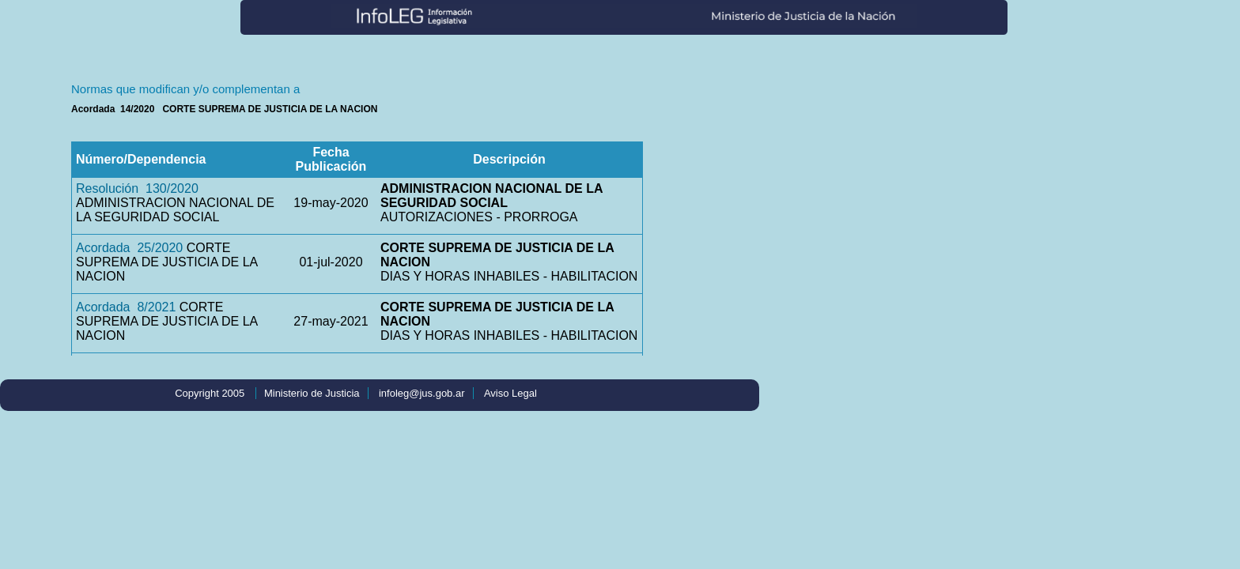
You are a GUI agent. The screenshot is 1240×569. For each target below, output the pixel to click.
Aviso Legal (510, 393)
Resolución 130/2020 (137, 188)
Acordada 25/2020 (129, 247)
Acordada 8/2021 (126, 307)
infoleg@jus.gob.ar (422, 393)
